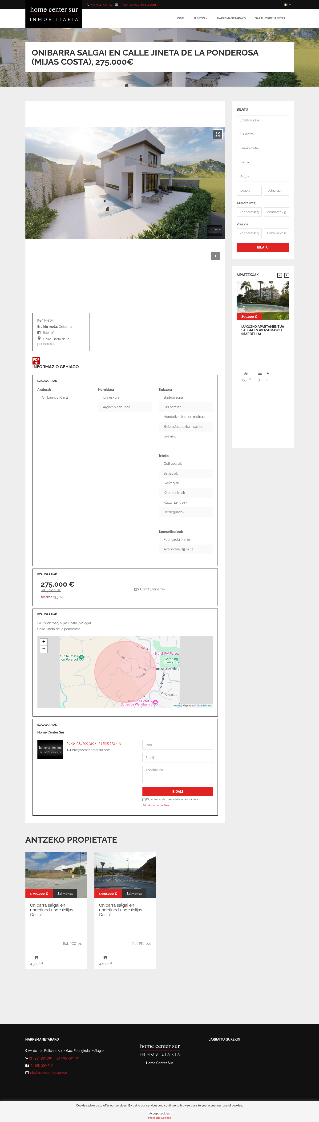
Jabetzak (201, 18)
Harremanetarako (231, 18)
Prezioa (242, 224)
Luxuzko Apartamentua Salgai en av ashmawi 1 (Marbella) (262, 330)
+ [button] (43, 642)
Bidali (177, 791)
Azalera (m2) (246, 203)
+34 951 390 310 (102, 4)
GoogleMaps (204, 705)
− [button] (43, 649)
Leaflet (177, 705)
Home (180, 18)
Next (215, 256)
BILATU (263, 247)
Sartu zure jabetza (270, 18)
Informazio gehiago (159, 1117)
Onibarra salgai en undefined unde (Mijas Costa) (51, 910)
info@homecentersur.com (138, 4)
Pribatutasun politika (155, 805)
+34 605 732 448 (109, 743)
